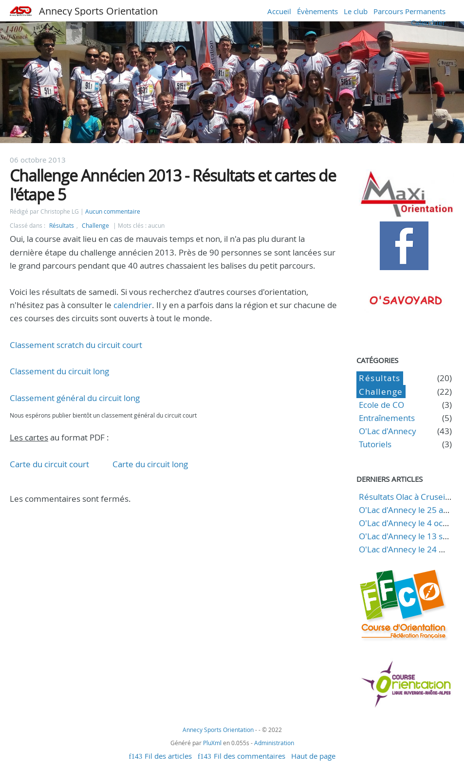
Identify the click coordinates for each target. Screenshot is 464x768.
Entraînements (387, 417)
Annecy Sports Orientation (98, 11)
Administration (274, 743)
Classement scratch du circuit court (76, 344)
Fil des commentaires (249, 756)
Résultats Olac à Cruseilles (408, 496)
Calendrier (428, 22)
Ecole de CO (381, 404)
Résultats (61, 225)
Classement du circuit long (59, 371)
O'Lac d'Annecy (387, 431)
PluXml (212, 743)
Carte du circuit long (150, 464)
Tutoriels (375, 444)
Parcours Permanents (409, 11)
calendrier (132, 305)
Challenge (95, 225)
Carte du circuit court (49, 464)
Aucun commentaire (112, 211)
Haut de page (313, 756)
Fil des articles (168, 756)
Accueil (279, 11)
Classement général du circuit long (75, 397)
